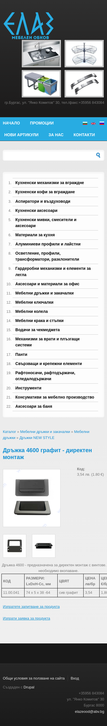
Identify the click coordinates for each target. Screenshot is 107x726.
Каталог (9, 432)
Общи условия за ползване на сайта (34, 678)
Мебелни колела (31, 311)
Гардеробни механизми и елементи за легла (53, 271)
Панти (21, 354)
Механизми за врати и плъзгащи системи (47, 342)
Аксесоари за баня (33, 406)
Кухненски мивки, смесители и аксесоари (45, 222)
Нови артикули (21, 134)
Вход (75, 678)
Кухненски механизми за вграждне (49, 182)
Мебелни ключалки (34, 302)
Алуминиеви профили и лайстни (48, 244)
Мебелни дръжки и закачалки (44, 293)
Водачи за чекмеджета (37, 329)
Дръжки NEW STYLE (36, 438)
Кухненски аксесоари (36, 210)
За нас (56, 134)
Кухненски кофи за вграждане (45, 192)
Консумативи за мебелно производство (54, 397)
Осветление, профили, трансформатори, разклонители (47, 256)
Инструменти (28, 388)
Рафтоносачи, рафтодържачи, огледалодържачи (45, 375)
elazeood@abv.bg (89, 711)
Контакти (84, 134)
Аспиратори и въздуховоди (42, 201)
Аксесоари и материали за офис (47, 284)
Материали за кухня (35, 235)
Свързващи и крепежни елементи (48, 363)
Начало (11, 123)
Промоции (42, 123)
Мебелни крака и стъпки (39, 320)
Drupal (29, 687)
